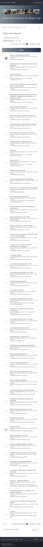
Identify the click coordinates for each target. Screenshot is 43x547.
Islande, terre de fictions (17, 170)
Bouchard (24, 256)
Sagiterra (23, 56)
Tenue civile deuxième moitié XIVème (22, 179)
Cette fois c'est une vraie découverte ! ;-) (23, 115)
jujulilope (13, 150)
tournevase (24, 312)
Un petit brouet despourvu (18, 281)
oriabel (23, 504)
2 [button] (28, 44)
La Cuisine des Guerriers (22, 285)
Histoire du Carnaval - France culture (21, 225)
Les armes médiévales (22, 69)
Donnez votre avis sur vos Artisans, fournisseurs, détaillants (22, 303)
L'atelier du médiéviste (22, 349)
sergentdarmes (25, 463)
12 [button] (37, 44)
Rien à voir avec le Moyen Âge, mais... (22, 371)
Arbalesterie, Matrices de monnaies (21, 299)
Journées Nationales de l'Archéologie (22, 390)
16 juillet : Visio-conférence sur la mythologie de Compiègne (20, 245)
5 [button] (34, 44)
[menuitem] (14, 2)
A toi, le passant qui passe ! (18, 107)
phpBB (9, 543)
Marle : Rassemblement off (18, 354)
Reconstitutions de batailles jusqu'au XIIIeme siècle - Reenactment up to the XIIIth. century (24, 485)
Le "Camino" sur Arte (16, 290)
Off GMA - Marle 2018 (17, 418)
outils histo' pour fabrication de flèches (22, 345)
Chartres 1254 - (15, 426)
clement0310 (14, 160)
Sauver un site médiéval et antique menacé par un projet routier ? (23, 85)
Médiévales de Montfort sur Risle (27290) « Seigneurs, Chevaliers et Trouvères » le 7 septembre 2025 (23, 96)
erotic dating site (15, 74)
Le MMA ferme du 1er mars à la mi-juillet (23, 453)
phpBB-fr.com (11, 545)
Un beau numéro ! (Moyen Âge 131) (21, 141)
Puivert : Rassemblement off (19, 362)
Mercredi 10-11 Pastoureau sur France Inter (24, 188)
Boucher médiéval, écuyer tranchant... (22, 444)
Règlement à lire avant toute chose (21, 409)
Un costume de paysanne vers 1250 (21, 272)
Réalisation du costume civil (23, 183)
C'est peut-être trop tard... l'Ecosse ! (21, 319)
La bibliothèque (20, 59)
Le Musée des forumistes (23, 90)
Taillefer (23, 482)
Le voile (12, 511)
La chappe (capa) (15, 255)
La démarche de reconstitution (24, 404)
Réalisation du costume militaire (24, 507)
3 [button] (30, 44)
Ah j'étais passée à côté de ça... (20, 196)
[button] (24, 44)
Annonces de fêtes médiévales (24, 102)
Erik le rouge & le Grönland (18, 380)
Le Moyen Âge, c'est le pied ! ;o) (20, 336)
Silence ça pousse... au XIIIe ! (19, 435)
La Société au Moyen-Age (23, 448)
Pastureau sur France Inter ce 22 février (22, 133)
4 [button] (32, 44)
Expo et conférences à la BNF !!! (20, 55)
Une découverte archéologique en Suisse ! (23, 124)
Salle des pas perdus (21, 212)
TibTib (23, 180)
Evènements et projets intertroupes (25, 358)
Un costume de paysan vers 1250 (20, 264)
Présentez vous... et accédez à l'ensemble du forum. (21, 79)
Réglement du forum (21, 413)
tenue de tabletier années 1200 (20, 217)
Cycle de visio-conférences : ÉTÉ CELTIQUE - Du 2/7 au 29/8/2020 (24, 235)
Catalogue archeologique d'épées (20, 461)
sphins (23, 75)
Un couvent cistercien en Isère (19, 328)
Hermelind (24, 513)
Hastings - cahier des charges (19, 480)
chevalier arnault (25, 218)
